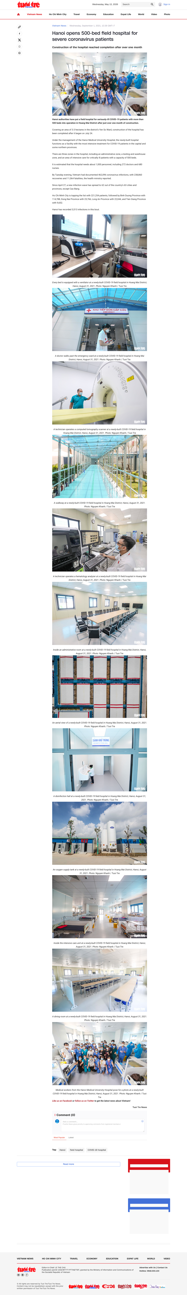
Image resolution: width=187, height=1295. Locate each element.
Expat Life (126, 14)
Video (154, 14)
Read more (68, 1164)
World (141, 14)
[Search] (138, 4)
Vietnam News (34, 14)
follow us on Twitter (84, 1101)
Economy (91, 14)
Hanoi (62, 1149)
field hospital (76, 1149)
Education (108, 14)
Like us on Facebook (62, 1101)
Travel (77, 14)
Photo (167, 14)
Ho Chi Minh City (57, 14)
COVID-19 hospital (97, 1149)
